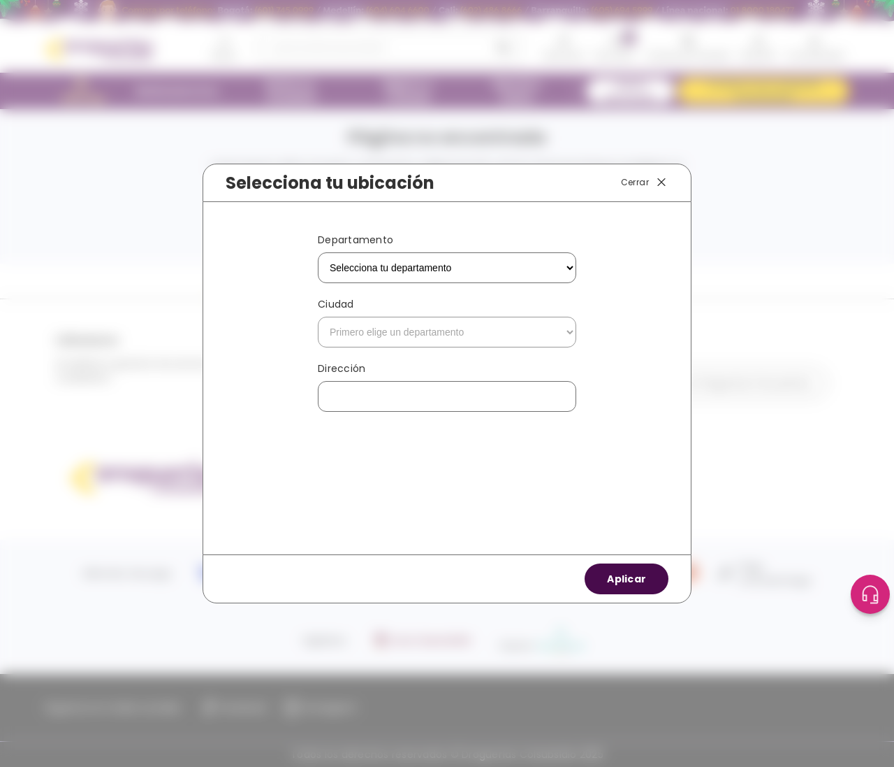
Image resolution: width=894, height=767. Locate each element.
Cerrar (644, 182)
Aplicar (626, 579)
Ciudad (336, 304)
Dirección (341, 368)
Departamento (355, 240)
